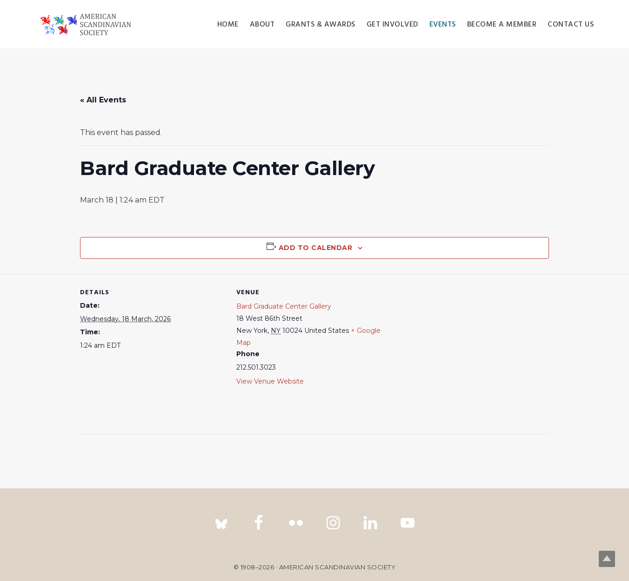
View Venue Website (270, 381)
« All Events (103, 99)
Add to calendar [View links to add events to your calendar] (316, 247)
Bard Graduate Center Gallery (283, 306)
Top (607, 559)
